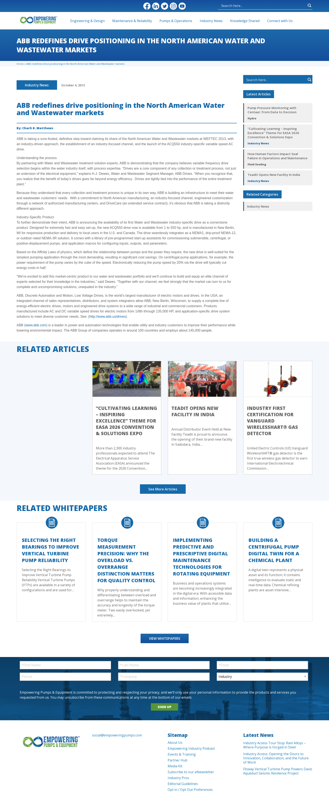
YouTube (182, 6)
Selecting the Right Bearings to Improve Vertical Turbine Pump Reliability (50, 550)
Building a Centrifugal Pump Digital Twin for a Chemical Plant (273, 550)
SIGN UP (164, 707)
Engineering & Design (87, 20)
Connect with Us (280, 20)
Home (20, 63)
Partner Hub (177, 760)
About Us (175, 742)
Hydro (252, 118)
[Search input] (263, 5)
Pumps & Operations (175, 20)
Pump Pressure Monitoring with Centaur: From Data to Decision (272, 110)
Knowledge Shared (245, 20)
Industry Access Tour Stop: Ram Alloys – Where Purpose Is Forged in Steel (274, 745)
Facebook (146, 6)
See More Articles (162, 489)
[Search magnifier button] (309, 5)
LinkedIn (155, 6)
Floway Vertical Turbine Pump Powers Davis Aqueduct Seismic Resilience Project (277, 771)
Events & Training (182, 754)
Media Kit (175, 766)
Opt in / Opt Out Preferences (190, 789)
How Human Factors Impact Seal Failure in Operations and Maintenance (277, 156)
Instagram (173, 6)
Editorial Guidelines (183, 783)
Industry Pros (178, 778)
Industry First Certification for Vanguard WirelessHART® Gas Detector (272, 420)
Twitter (164, 6)
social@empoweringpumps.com (117, 735)
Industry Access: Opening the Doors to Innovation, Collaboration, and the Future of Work (276, 758)
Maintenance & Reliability (132, 20)
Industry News (211, 20)
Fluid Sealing (257, 164)
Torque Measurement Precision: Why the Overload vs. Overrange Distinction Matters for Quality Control (126, 560)
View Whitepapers (164, 638)
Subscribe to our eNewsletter (191, 772)
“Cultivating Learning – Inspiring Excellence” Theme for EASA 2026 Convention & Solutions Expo (273, 132)
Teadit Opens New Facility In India (274, 175)
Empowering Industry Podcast (191, 748)
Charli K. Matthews (37, 128)
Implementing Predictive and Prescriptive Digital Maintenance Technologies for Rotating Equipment (201, 557)
